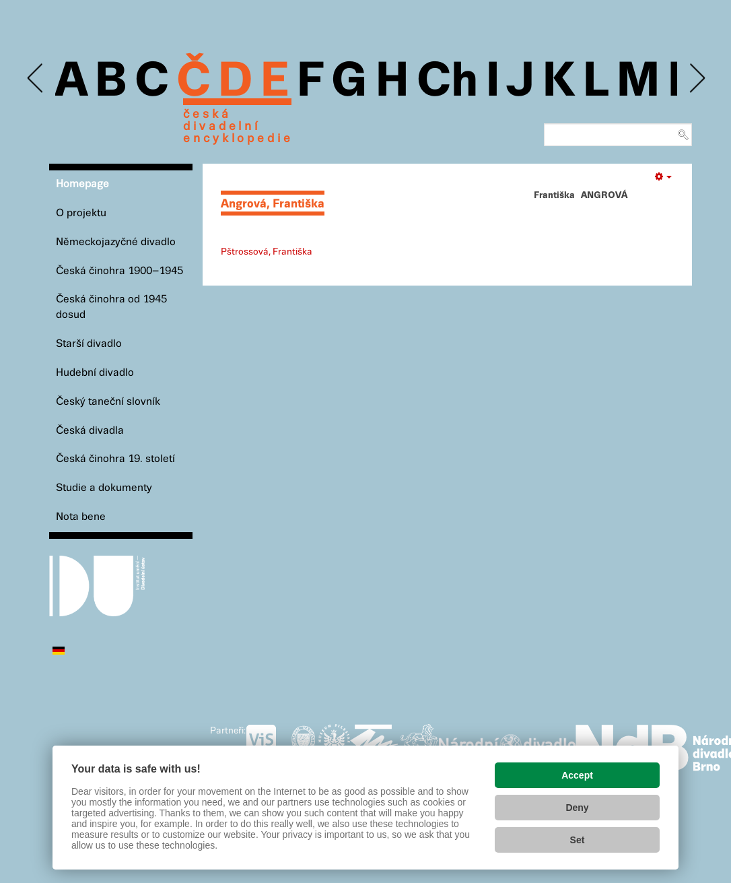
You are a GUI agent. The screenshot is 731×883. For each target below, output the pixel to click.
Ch (447, 82)
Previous (36, 78)
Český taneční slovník (108, 401)
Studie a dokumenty (104, 488)
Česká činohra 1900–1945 (119, 271)
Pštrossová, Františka (266, 252)
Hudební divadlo (95, 373)
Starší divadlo (89, 344)
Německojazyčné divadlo (116, 242)
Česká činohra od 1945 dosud (111, 307)
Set (577, 840)
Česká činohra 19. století (115, 459)
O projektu (81, 213)
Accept (577, 775)
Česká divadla (90, 430)
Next (696, 78)
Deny (576, 807)
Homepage (82, 184)
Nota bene (81, 517)
